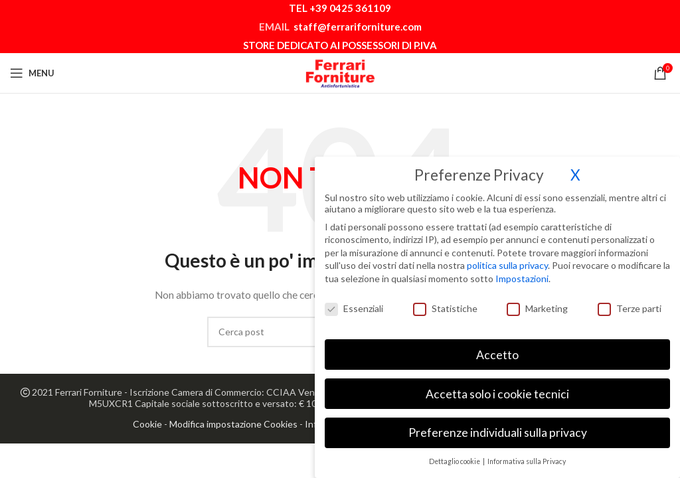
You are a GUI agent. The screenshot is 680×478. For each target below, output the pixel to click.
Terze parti (629, 303)
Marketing (537, 303)
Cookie (147, 424)
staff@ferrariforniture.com (358, 27)
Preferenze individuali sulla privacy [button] (497, 427)
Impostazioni (522, 273)
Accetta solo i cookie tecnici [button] (497, 388)
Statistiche (445, 303)
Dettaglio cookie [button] (455, 456)
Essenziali (354, 303)
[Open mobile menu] (32, 73)
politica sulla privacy (507, 260)
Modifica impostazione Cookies (233, 424)
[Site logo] (340, 72)
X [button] (575, 170)
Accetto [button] (497, 350)
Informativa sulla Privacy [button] (526, 456)
